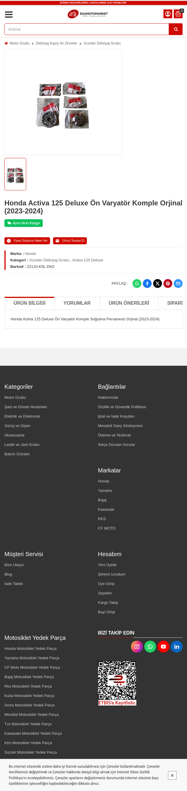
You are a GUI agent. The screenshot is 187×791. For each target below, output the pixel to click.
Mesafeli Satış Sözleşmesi (120, 425)
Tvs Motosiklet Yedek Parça (28, 724)
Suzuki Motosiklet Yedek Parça (30, 752)
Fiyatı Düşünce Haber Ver (27, 241)
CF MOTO (107, 528)
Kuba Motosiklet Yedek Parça (29, 695)
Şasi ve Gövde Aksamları (25, 407)
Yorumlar (76, 303)
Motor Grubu (19, 43)
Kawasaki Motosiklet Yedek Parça (33, 733)
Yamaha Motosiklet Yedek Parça (31, 658)
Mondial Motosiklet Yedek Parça (31, 714)
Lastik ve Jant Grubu (21, 444)
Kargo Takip (108, 602)
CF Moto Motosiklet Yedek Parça (32, 667)
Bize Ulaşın (14, 565)
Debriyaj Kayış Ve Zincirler (56, 43)
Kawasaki (106, 509)
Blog (8, 574)
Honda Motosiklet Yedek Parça (30, 648)
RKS (102, 519)
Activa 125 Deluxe (87, 260)
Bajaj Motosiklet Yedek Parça (29, 677)
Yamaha (105, 490)
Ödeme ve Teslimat (114, 435)
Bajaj (102, 500)
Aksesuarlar (14, 435)
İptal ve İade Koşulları (116, 416)
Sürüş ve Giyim (17, 425)
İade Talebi (13, 583)
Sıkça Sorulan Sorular (116, 444)
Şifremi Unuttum (111, 574)
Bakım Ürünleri (17, 454)
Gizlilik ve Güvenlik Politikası (122, 407)
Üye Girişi (106, 583)
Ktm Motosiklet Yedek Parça (28, 743)
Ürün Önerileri (129, 303)
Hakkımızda (108, 397)
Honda (30, 253)
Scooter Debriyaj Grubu (102, 43)
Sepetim (105, 593)
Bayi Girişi (106, 612)
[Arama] (176, 29)
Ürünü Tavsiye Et (70, 241)
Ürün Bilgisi (29, 303)
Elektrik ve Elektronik (22, 416)
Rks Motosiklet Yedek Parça (28, 686)
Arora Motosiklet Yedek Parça (29, 705)
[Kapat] (172, 775)
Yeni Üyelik (107, 565)
